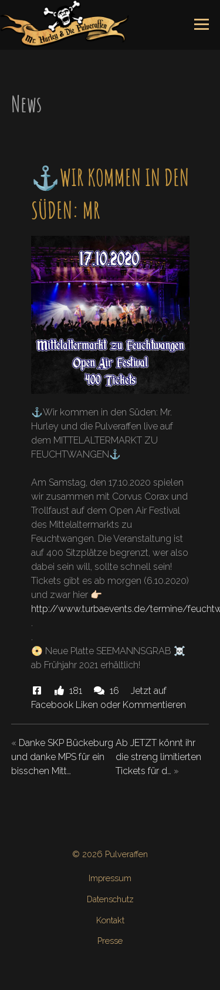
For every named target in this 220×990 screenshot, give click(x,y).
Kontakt (110, 920)
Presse (110, 941)
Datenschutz (110, 899)
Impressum (110, 878)
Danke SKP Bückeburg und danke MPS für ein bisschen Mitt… (62, 756)
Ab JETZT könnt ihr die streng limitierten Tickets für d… (158, 756)
